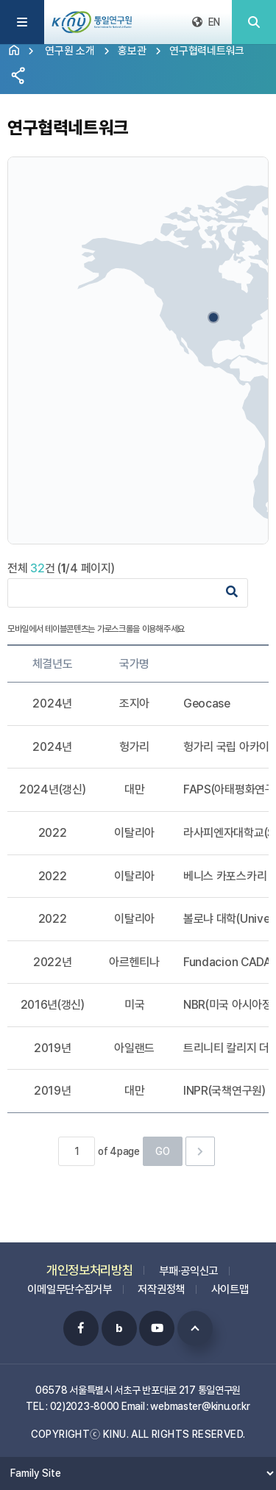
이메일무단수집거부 (69, 1282)
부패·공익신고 (188, 1263)
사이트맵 (230, 1282)
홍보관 (132, 50)
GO (162, 1151)
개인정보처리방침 (89, 1262)
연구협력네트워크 (206, 50)
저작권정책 (161, 1282)
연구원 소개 (69, 50)
